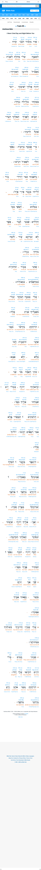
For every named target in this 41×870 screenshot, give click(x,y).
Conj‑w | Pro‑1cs (32, 526)
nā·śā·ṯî (24, 594)
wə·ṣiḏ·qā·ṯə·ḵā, (34, 504)
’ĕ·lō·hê (30, 84)
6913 (18, 217)
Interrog (34, 556)
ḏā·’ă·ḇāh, (28, 369)
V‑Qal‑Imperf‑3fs (33, 121)
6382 (9, 412)
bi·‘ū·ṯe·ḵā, (9, 624)
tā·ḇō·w (35, 114)
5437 (33, 652)
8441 (24, 337)
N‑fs (19, 61)
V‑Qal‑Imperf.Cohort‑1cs (33, 616)
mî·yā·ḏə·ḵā (35, 249)
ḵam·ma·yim (18, 654)
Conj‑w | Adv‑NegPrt (21, 361)
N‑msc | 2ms (11, 466)
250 (16, 67)
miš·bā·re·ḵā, (35, 309)
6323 (36, 607)
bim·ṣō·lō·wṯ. (21, 279)
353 (16, 187)
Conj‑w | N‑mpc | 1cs (34, 166)
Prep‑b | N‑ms (23, 271)
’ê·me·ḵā (16, 594)
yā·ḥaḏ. (14, 670)
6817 (36, 97)
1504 (26, 247)
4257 (17, 52)
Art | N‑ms (37, 676)
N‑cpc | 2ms (24, 571)
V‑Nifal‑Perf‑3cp (25, 256)
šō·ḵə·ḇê (27, 219)
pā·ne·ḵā (24, 564)
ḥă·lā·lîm (36, 219)
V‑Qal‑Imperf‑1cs (11, 361)
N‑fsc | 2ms (36, 136)
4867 (36, 307)
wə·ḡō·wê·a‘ (18, 579)
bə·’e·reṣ (21, 504)
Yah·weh (36, 84)
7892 (34, 37)
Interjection (12, 316)
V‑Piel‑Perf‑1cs (35, 406)
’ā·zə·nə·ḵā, (35, 129)
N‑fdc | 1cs (17, 406)
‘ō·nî (15, 369)
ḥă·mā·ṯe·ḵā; (19, 294)
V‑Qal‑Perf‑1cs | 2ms (34, 391)
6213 (18, 412)
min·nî (21, 369)
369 (22, 187)
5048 (17, 97)
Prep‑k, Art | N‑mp (18, 661)
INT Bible (26, 713)
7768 (10, 517)
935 (34, 112)
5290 (36, 592)
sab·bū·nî (33, 654)
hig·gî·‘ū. (18, 159)
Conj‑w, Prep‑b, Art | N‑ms (33, 541)
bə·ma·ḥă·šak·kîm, (33, 279)
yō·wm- (11, 84)
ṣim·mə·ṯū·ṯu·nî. (34, 639)
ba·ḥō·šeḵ (23, 489)
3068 (36, 82)
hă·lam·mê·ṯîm (32, 414)
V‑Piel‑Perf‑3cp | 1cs (34, 646)
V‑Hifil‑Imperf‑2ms (35, 571)
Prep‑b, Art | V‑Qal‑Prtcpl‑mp (31, 211)
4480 (11, 322)
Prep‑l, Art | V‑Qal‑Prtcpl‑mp (30, 421)
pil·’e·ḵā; (13, 489)
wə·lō (23, 354)
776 (22, 502)
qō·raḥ (15, 39)
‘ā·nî (35, 579)
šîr (36, 39)
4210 (29, 37)
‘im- (27, 174)
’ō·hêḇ (16, 685)
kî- (36, 144)
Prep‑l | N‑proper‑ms (24, 76)
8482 (14, 262)
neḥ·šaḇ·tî (34, 174)
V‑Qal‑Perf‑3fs (29, 151)
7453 (7, 683)
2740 (20, 622)
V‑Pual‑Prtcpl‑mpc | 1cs (20, 331)
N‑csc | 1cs (34, 376)
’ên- (23, 189)
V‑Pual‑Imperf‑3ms (32, 466)
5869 (34, 367)
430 (30, 82)
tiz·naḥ (20, 549)
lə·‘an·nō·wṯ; (9, 54)
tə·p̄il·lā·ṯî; (16, 114)
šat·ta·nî (36, 339)
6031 (10, 52)
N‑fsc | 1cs (23, 91)
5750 (19, 232)
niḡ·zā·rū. (26, 249)
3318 (13, 352)
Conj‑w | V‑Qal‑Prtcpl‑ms (17, 586)
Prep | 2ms (18, 106)
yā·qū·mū (22, 429)
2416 (36, 157)
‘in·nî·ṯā (27, 309)
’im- (38, 429)
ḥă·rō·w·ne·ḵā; (19, 624)
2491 (36, 217)
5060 (18, 157)
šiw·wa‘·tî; (10, 519)
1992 (12, 232)
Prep (25, 61)
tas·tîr (37, 564)
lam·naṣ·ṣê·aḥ (35, 54)
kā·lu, (37, 354)
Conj (36, 151)
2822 (24, 487)
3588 (34, 142)
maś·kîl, (36, 69)
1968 (25, 67)
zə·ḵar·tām (30, 234)
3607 (36, 352)
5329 (36, 52)
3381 (20, 172)
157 (15, 683)
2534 (20, 292)
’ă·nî (29, 579)
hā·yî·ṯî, (36, 189)
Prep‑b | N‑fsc (21, 511)
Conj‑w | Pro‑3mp (11, 241)
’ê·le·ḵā (24, 399)
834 (8, 217)
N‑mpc (30, 91)
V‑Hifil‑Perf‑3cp (17, 166)
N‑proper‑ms (14, 46)
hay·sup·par (32, 459)
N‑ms (36, 46)
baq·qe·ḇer (22, 459)
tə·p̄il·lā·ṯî (24, 534)
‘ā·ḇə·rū (28, 624)
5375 (24, 592)
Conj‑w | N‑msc (11, 301)
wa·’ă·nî (34, 519)
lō (38, 234)
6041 (33, 577)
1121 (21, 37)
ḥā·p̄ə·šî (19, 204)
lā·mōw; (14, 339)
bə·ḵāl (14, 384)
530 (36, 472)
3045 (22, 322)
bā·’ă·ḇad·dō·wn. (21, 474)
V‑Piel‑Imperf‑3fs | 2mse (13, 541)
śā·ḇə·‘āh (29, 144)
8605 (16, 112)
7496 (30, 427)
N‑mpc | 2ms (36, 316)
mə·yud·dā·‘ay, (21, 324)
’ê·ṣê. (13, 354)
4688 (22, 277)
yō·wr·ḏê (20, 174)
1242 (36, 532)
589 (34, 517)
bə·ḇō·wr (23, 264)
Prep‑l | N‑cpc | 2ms (24, 121)
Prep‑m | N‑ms (36, 601)
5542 (12, 307)
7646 (29, 142)
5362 (28, 667)
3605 (12, 292)
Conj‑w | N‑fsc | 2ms (34, 511)
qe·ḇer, (19, 219)
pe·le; (10, 414)
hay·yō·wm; (35, 670)
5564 (28, 292)
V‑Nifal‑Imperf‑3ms (32, 496)
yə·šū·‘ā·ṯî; (22, 84)
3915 (26, 97)
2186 (19, 547)
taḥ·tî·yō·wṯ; (13, 264)
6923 (16, 532)
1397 (28, 187)
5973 (25, 172)
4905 (36, 67)
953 (6, 172)
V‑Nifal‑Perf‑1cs (33, 181)
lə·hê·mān (25, 69)
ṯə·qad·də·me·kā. (13, 534)
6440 (26, 112)
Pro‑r (10, 226)
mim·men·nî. (17, 564)
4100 (33, 547)
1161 (9, 622)
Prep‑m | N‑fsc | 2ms (34, 256)
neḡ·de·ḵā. (17, 99)
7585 (26, 157)
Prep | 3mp (14, 346)
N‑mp (37, 226)
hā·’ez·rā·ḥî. (15, 69)
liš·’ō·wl (27, 159)
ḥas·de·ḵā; (11, 459)
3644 (12, 202)
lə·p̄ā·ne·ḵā (25, 114)
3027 (36, 247)
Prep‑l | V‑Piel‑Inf (9, 61)
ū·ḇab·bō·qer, (35, 534)
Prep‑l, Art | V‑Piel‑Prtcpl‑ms (33, 61)
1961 (36, 187)
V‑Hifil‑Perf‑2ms (33, 331)
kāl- (10, 654)
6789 (36, 637)
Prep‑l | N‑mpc (21, 46)
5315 (12, 142)
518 (36, 427)
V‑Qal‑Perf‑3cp (27, 631)
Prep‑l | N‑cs (26, 166)
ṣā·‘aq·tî (36, 99)
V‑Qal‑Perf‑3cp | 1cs (32, 661)
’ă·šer (9, 219)
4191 (34, 202)
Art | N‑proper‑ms (14, 76)
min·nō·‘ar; (36, 594)
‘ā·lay (35, 294)
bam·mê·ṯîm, (33, 204)
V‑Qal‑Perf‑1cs (35, 106)
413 (24, 397)
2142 (30, 232)
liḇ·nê (22, 39)
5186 (8, 112)
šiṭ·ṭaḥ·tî (36, 399)
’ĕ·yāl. (16, 189)
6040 (14, 367)
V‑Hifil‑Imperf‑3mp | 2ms (11, 436)
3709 (17, 397)
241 (36, 127)
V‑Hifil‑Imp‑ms (8, 121)
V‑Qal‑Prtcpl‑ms (14, 691)
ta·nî (35, 264)
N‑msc (10, 661)
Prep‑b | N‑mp (36, 286)
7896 (34, 262)
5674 (27, 622)
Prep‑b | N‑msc (13, 391)
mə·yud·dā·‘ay (35, 700)
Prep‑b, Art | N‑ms (25, 106)
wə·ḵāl (13, 294)
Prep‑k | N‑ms (28, 196)
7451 (22, 142)
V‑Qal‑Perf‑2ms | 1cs (32, 271)
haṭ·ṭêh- (9, 114)
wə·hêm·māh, (11, 234)
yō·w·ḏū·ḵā (13, 429)
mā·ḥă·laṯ (17, 54)
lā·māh (34, 549)
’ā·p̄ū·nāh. (36, 609)
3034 (14, 427)
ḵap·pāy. (17, 399)
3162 (14, 667)
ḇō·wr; (7, 174)
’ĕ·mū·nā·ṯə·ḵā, (34, 474)
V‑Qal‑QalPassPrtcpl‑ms (33, 361)
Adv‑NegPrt (36, 241)
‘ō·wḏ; (20, 234)
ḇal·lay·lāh (26, 99)
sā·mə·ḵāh (27, 294)
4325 (19, 652)
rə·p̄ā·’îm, (30, 429)
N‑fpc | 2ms (16, 601)
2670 (19, 202)
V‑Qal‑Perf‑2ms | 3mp (28, 241)
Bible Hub (20, 716)
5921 (23, 52)
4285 (36, 277)
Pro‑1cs (28, 586)
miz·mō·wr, (28, 39)
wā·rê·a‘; (7, 685)
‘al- (25, 54)
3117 (11, 82)
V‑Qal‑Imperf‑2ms (17, 421)
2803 (34, 172)
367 (16, 592)
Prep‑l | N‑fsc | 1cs (27, 136)
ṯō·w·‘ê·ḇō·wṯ (23, 339)
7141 (14, 37)
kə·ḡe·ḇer (28, 189)
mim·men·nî (10, 324)
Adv (23, 196)
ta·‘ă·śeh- (18, 414)
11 (23, 472)
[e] (36, 37)
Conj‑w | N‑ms (7, 691)
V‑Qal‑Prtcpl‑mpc (18, 181)
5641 (36, 562)
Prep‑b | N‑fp (22, 151)
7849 (36, 397)
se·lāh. (13, 309)
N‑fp (16, 271)
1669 (28, 367)
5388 (14, 502)
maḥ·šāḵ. (21, 700)
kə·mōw (13, 204)
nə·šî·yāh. (14, 504)
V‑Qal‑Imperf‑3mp (21, 436)
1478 (19, 577)
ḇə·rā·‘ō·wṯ (22, 144)
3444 (23, 82)
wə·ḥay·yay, (35, 159)
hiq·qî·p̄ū (28, 670)
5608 (33, 457)
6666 (36, 502)
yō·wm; (6, 384)
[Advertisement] (20, 731)
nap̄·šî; (12, 144)
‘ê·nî (36, 369)
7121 (36, 382)
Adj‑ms (20, 211)
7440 (28, 127)
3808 (36, 232)
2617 (11, 457)
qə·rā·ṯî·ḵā (36, 384)
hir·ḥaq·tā (34, 324)
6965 (22, 427)
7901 (27, 217)
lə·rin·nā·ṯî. (28, 129)
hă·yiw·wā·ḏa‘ (32, 489)
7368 (34, 322)
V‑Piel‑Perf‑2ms (25, 316)
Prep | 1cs (35, 301)
